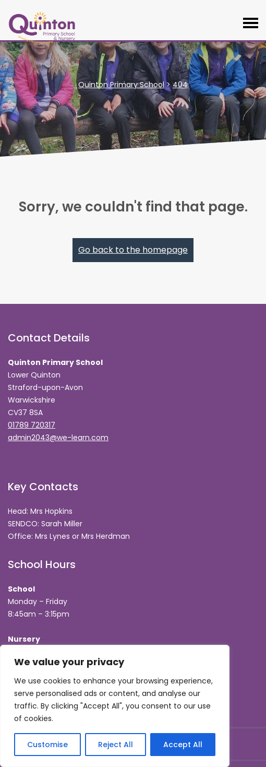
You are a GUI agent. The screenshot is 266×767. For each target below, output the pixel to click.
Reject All (115, 744)
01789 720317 (31, 425)
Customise (47, 744)
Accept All (182, 744)
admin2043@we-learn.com (58, 437)
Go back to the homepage (133, 250)
